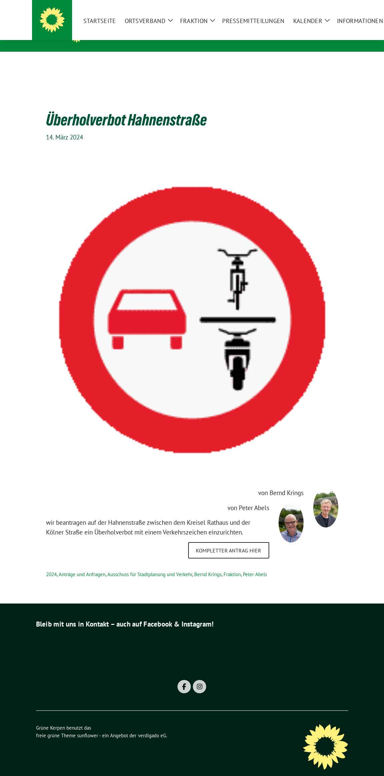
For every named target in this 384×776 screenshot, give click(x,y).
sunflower (87, 725)
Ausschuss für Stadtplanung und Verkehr (149, 564)
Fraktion (232, 564)
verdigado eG (152, 725)
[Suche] (327, 7)
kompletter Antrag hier (228, 540)
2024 (51, 564)
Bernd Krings (208, 564)
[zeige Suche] (336, 7)
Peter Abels (255, 564)
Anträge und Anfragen (82, 564)
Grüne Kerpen (116, 34)
